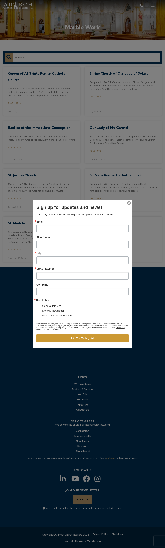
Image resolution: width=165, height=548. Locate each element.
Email (39, 221)
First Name (43, 237)
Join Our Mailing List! (82, 338)
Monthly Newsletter (53, 310)
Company (42, 284)
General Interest (51, 306)
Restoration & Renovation (57, 315)
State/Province (45, 269)
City (38, 253)
